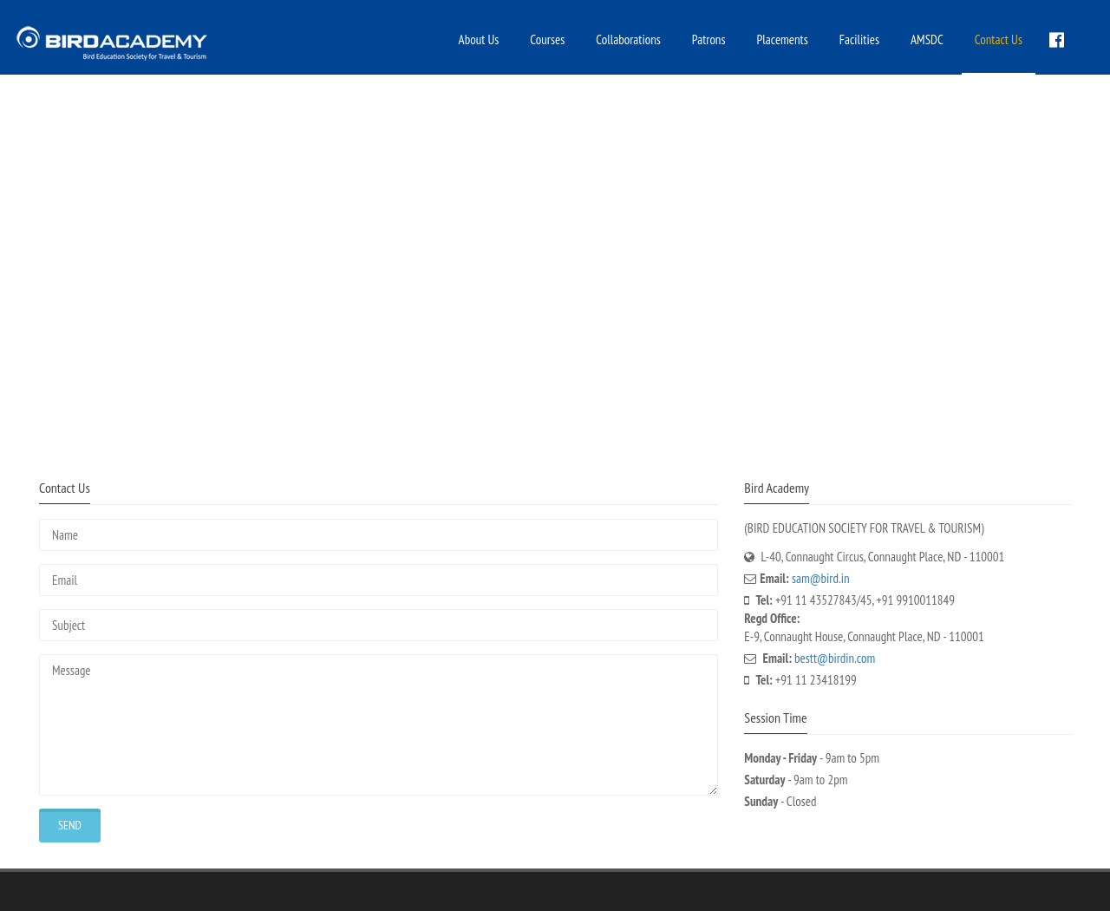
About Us (479, 39)
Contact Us (998, 39)
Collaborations (628, 39)
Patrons (709, 39)
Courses (547, 39)
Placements (782, 39)
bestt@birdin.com (834, 658)
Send (70, 825)
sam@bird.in (821, 578)
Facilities (859, 39)
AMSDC (927, 39)
